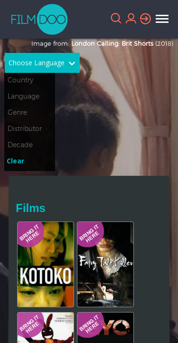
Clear (15, 160)
